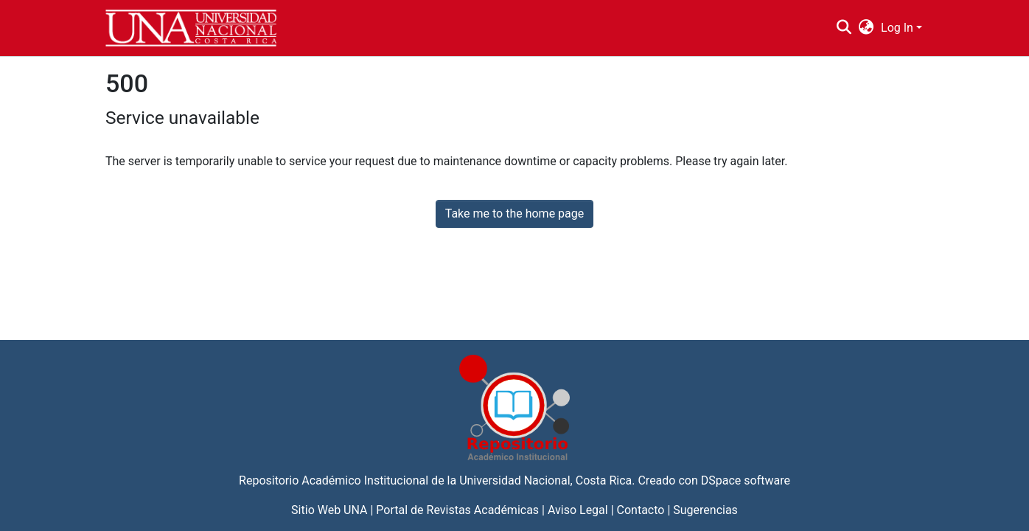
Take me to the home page (515, 213)
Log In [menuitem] (897, 28)
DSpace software (745, 480)
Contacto (641, 510)
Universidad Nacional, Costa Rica (545, 480)
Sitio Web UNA (329, 510)
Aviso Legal (578, 510)
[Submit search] (843, 28)
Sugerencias (705, 510)
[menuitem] (866, 28)
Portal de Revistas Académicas (457, 510)
